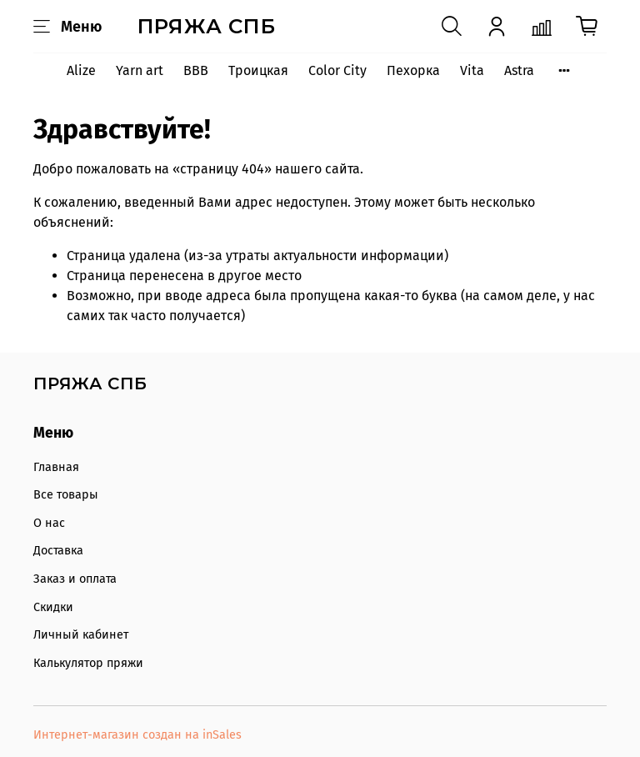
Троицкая (258, 70)
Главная (56, 467)
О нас (49, 523)
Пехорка (413, 70)
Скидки (53, 607)
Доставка (58, 551)
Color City (337, 70)
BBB (195, 70)
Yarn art (139, 70)
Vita (472, 70)
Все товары (65, 495)
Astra (519, 70)
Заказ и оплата (75, 579)
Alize (81, 70)
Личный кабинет (80, 635)
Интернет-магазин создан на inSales (137, 735)
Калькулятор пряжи (88, 663)
